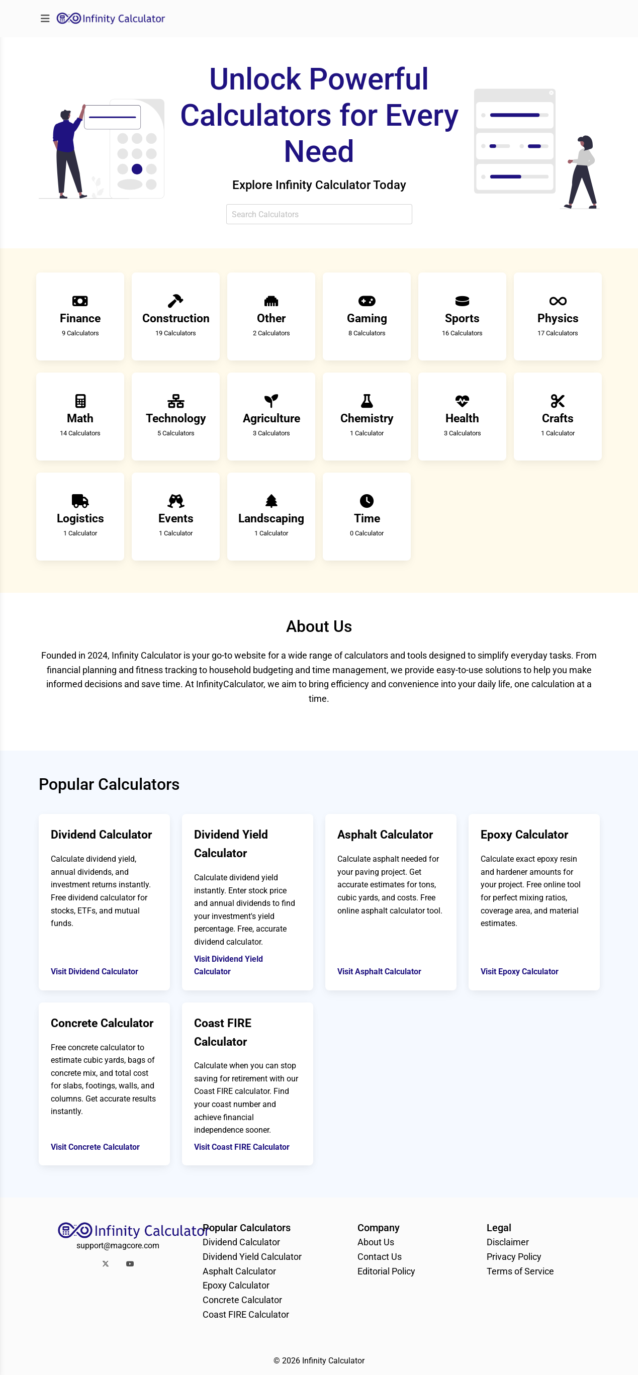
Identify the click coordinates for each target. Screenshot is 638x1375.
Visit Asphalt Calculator (379, 971)
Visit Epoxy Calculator (520, 971)
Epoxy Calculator (236, 1285)
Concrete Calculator (242, 1300)
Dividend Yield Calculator (252, 1256)
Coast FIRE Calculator (246, 1314)
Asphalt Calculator (239, 1271)
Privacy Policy (514, 1256)
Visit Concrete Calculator (95, 1147)
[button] (105, 1263)
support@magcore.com (117, 1245)
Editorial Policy (386, 1271)
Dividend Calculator (241, 1242)
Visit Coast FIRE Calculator (242, 1147)
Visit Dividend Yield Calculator (228, 965)
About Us (375, 1242)
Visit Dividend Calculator (94, 971)
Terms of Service (520, 1271)
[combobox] (319, 214)
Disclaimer (508, 1242)
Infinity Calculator (333, 1360)
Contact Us (379, 1256)
